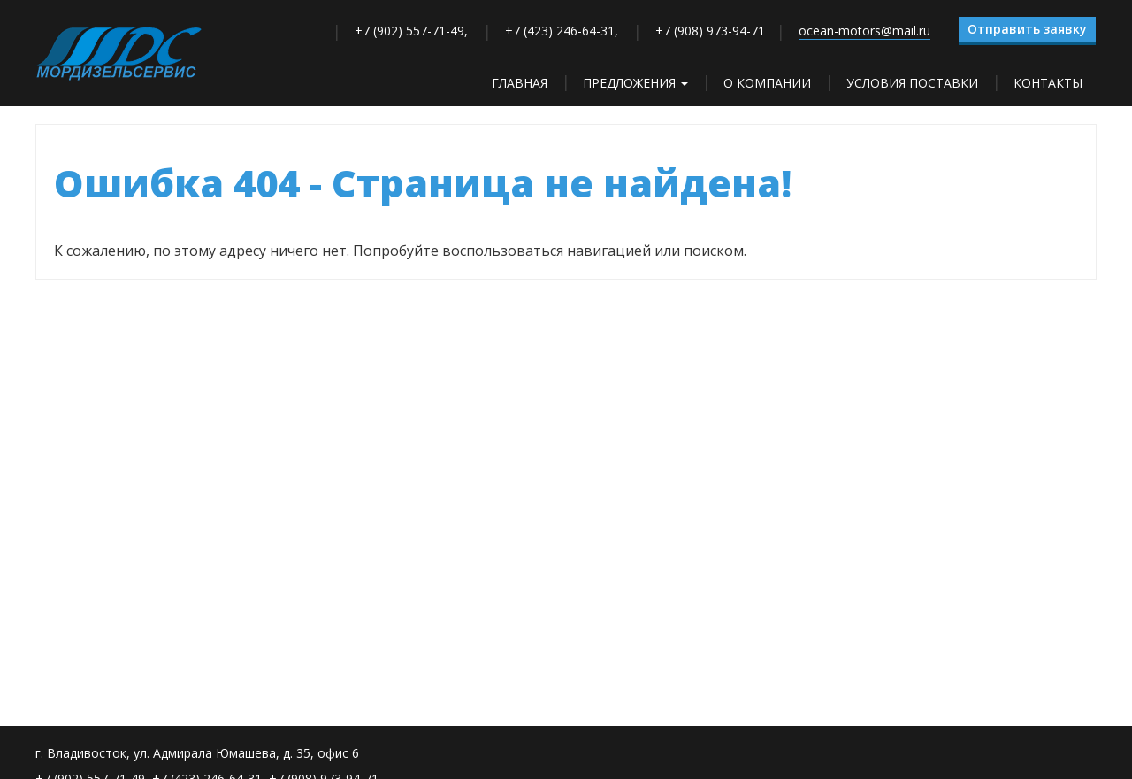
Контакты (1047, 82)
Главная (519, 82)
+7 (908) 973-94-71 (710, 30)
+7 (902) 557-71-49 (409, 30)
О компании (767, 82)
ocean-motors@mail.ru (864, 30)
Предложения (635, 82)
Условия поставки (912, 82)
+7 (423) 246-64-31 (560, 30)
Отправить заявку (1027, 28)
